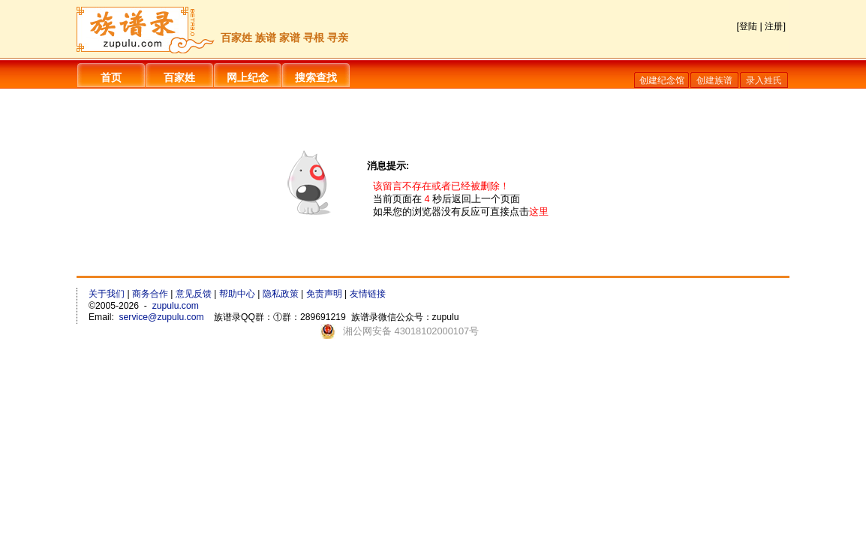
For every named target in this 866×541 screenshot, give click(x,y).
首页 (111, 77)
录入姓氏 (764, 80)
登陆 (748, 26)
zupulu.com (175, 306)
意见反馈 (194, 294)
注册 (774, 26)
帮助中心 (237, 294)
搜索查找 (316, 77)
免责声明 (324, 294)
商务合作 (150, 294)
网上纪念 (248, 77)
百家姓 (179, 77)
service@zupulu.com (161, 317)
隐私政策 (281, 294)
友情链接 (368, 294)
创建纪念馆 (661, 80)
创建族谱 (714, 80)
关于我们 (107, 294)
